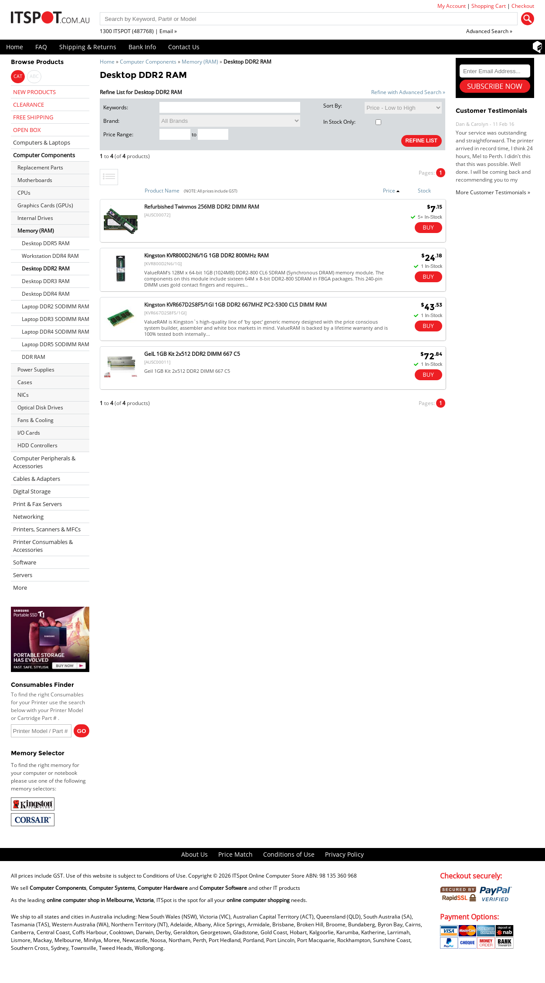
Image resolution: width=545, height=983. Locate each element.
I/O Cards (28, 432)
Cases (24, 382)
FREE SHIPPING (33, 117)
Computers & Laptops (41, 142)
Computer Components (148, 61)
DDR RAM (33, 357)
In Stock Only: (352, 121)
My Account (451, 6)
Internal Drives (35, 218)
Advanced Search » (489, 31)
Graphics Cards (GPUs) (45, 205)
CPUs (23, 192)
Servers (22, 575)
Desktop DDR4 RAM (46, 293)
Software (24, 562)
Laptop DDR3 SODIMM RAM (55, 319)
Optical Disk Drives (40, 407)
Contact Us (184, 47)
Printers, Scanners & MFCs (47, 529)
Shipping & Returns (87, 47)
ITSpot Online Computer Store (268, 875)
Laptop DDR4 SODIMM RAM (55, 331)
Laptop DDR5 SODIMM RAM (55, 344)
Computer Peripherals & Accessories (44, 462)
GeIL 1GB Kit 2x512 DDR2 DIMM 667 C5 (192, 354)
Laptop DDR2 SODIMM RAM (55, 306)
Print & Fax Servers (37, 504)
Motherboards (34, 180)
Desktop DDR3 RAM (46, 281)
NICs (23, 395)
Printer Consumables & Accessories (43, 546)
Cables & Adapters (36, 479)
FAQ (41, 47)
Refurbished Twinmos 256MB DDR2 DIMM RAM (201, 206)
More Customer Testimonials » (493, 192)
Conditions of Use (289, 854)
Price (391, 190)
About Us (194, 854)
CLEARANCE (28, 104)
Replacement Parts (40, 167)
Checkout (522, 6)
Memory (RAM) (200, 61)
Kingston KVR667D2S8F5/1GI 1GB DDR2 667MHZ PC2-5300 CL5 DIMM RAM (235, 304)
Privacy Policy (344, 854)
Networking (28, 516)
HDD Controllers (37, 445)
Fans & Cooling (35, 420)
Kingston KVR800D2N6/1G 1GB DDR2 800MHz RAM (206, 255)
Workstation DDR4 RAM (50, 256)
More (20, 587)
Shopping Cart (488, 6)
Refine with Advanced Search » (408, 92)
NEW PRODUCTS (34, 92)
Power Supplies (35, 369)
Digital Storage (32, 491)
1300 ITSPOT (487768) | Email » (138, 31)
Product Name (162, 190)
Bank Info (142, 47)
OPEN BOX (27, 130)
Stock (424, 190)
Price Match (235, 854)
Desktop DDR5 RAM (46, 243)
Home (14, 47)
